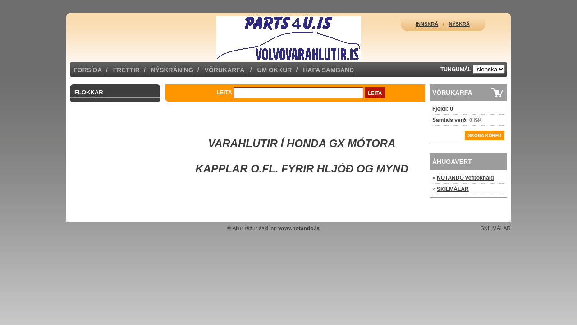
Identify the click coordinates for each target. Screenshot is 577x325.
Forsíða (87, 70)
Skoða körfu (484, 135)
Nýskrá (459, 24)
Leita (224, 92)
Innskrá (427, 24)
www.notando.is (299, 228)
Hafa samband (328, 70)
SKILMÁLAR (453, 189)
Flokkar (88, 92)
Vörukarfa (225, 70)
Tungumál (456, 69)
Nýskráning (172, 70)
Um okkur (274, 70)
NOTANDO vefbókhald (465, 178)
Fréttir (126, 70)
